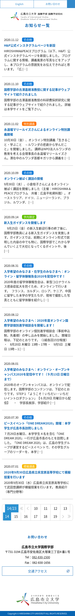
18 (45, 516)
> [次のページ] (63, 516)
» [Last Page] (69, 516)
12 (55, 508)
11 (45, 508)
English (19, 4)
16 (26, 516)
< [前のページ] (28, 508)
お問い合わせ (53, 4)
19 (55, 516)
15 (16, 516)
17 (35, 516)
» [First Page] (22, 508)
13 (65, 508)
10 (36, 508)
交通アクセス (37, 571)
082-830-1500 (41, 557)
